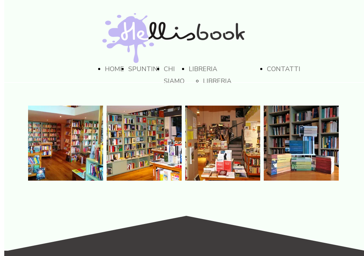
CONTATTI (283, 69)
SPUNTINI (144, 69)
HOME (114, 69)
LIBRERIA (203, 69)
